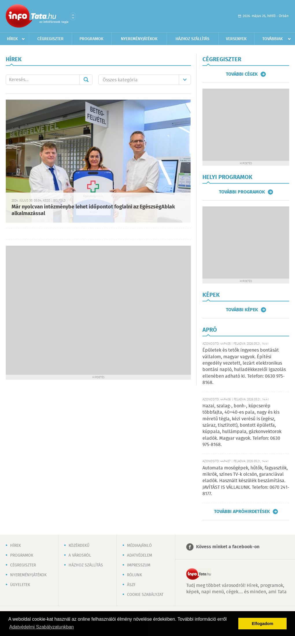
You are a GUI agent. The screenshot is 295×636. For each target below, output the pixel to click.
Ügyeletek (20, 585)
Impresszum (138, 565)
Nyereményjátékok (139, 39)
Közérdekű (79, 545)
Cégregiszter (50, 39)
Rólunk (134, 575)
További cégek (242, 74)
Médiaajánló (139, 545)
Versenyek (236, 39)
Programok (92, 39)
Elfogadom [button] (262, 623)
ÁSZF (131, 585)
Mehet (86, 79)
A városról (80, 555)
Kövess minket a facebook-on (227, 547)
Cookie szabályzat (145, 595)
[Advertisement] (64, 310)
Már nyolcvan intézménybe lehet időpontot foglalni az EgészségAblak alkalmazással (93, 210)
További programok (242, 192)
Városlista (73, 16)
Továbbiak (272, 39)
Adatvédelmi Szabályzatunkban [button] (41, 626)
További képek (242, 309)
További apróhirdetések (242, 511)
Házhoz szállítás (192, 39)
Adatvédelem (139, 555)
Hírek (12, 39)
